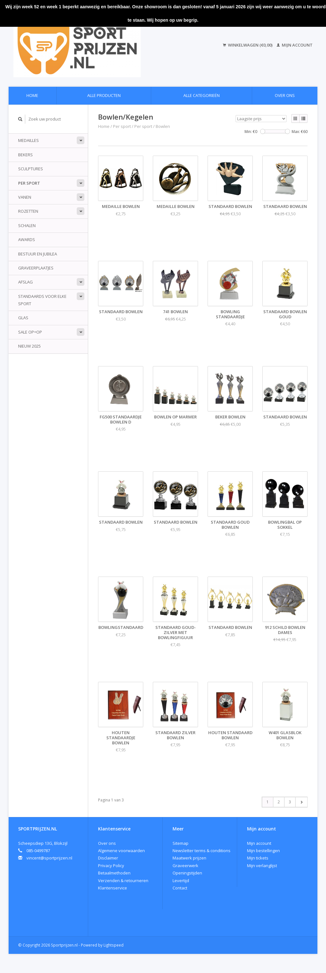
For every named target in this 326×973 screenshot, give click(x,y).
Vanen (24, 197)
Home (32, 95)
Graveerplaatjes (35, 268)
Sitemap (180, 843)
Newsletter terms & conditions (201, 850)
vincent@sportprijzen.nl (49, 858)
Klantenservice (112, 888)
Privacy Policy (111, 865)
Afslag (25, 282)
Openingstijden (187, 873)
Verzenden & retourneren (123, 880)
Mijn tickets (257, 858)
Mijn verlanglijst (262, 865)
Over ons (285, 95)
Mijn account (295, 45)
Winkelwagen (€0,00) (248, 45)
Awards (26, 239)
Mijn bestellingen (263, 850)
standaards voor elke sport (42, 299)
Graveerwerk (185, 865)
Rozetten (28, 211)
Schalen (27, 225)
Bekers (25, 155)
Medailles (28, 140)
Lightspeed (113, 944)
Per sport (29, 183)
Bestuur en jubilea (37, 254)
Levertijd (181, 880)
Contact (180, 888)
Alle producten (104, 95)
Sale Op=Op (30, 332)
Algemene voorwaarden (121, 850)
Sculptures (30, 169)
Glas (23, 318)
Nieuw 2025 (29, 346)
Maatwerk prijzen (189, 858)
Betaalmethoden (114, 873)
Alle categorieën (201, 95)
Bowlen (163, 126)
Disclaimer (108, 858)
